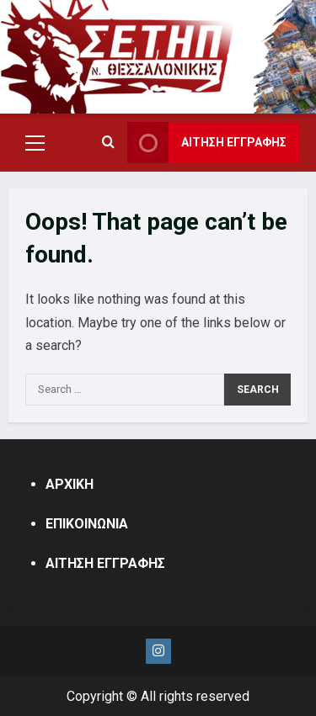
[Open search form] (108, 143)
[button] (35, 143)
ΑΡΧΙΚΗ (70, 484)
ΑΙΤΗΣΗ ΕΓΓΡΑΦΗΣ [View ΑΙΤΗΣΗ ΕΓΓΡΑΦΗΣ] (207, 142)
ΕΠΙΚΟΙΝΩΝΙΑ (87, 524)
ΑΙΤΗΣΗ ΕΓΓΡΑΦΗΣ (105, 563)
